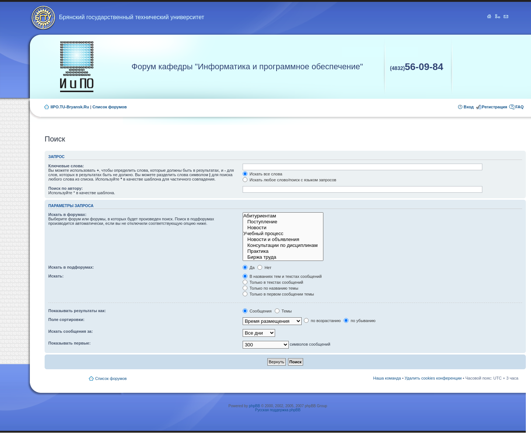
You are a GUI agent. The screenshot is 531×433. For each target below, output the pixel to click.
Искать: (55, 276)
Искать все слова (262, 174)
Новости (283, 228)
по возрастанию (322, 320)
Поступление (283, 222)
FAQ (519, 107)
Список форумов (110, 107)
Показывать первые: (69, 343)
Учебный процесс (283, 234)
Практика (283, 251)
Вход (468, 107)
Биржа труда (283, 257)
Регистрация (494, 107)
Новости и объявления (283, 239)
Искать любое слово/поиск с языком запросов (289, 180)
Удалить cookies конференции (433, 378)
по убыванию (359, 320)
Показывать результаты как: (77, 310)
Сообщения (257, 311)
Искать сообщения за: (70, 331)
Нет (264, 267)
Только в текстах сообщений (273, 282)
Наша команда (387, 378)
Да (249, 267)
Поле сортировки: (66, 319)
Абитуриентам (283, 216)
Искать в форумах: (67, 214)
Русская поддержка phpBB (278, 410)
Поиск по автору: (65, 188)
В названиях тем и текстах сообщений (282, 276)
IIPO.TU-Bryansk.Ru (70, 107)
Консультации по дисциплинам (283, 245)
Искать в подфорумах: (71, 267)
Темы (283, 311)
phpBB (254, 406)
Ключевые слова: (66, 166)
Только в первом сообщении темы (278, 294)
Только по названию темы (270, 288)
